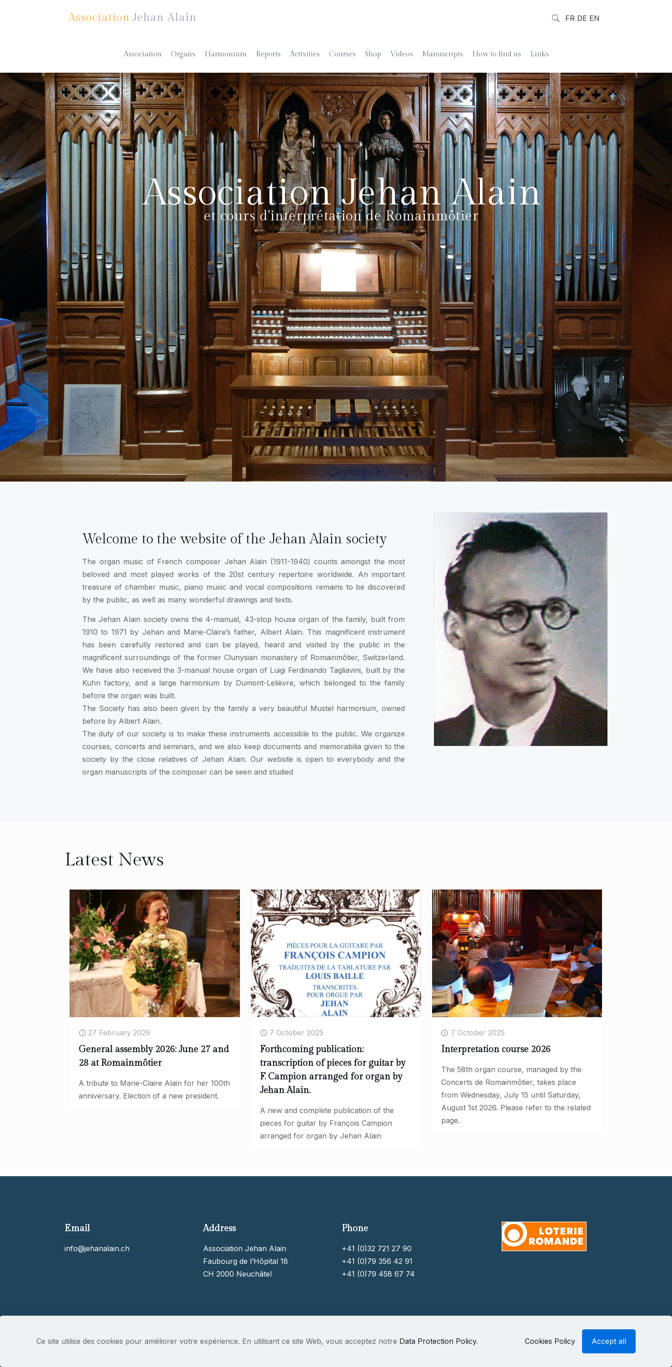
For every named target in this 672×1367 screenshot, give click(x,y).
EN (594, 18)
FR (570, 18)
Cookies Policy (550, 1341)
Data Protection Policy (437, 1341)
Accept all (609, 1341)
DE (582, 18)
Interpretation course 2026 (496, 1049)
